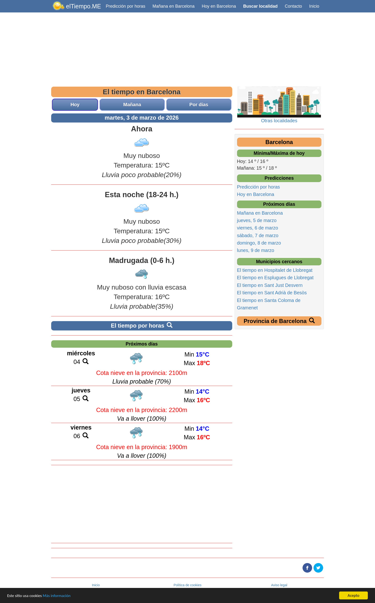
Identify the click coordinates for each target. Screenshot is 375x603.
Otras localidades (279, 120)
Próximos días (142, 343)
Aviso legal (279, 585)
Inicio (314, 6)
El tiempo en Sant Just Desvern (270, 285)
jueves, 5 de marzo (257, 220)
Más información (57, 595)
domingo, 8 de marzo (259, 243)
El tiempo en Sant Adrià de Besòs (272, 292)
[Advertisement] (187, 48)
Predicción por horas (125, 6)
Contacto (293, 6)
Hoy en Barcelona (219, 6)
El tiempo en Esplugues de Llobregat (275, 277)
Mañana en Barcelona (173, 6)
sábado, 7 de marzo (257, 235)
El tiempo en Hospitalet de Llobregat (275, 270)
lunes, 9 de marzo (255, 250)
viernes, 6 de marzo (257, 227)
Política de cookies (188, 585)
